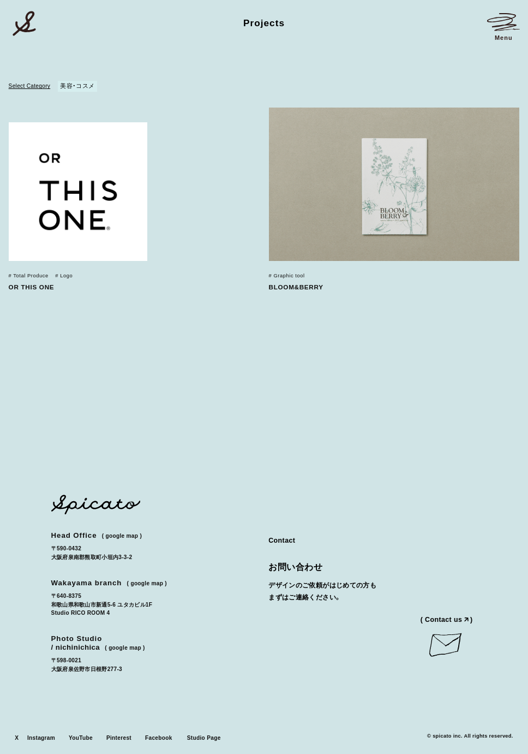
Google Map (121, 536)
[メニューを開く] (503, 27)
